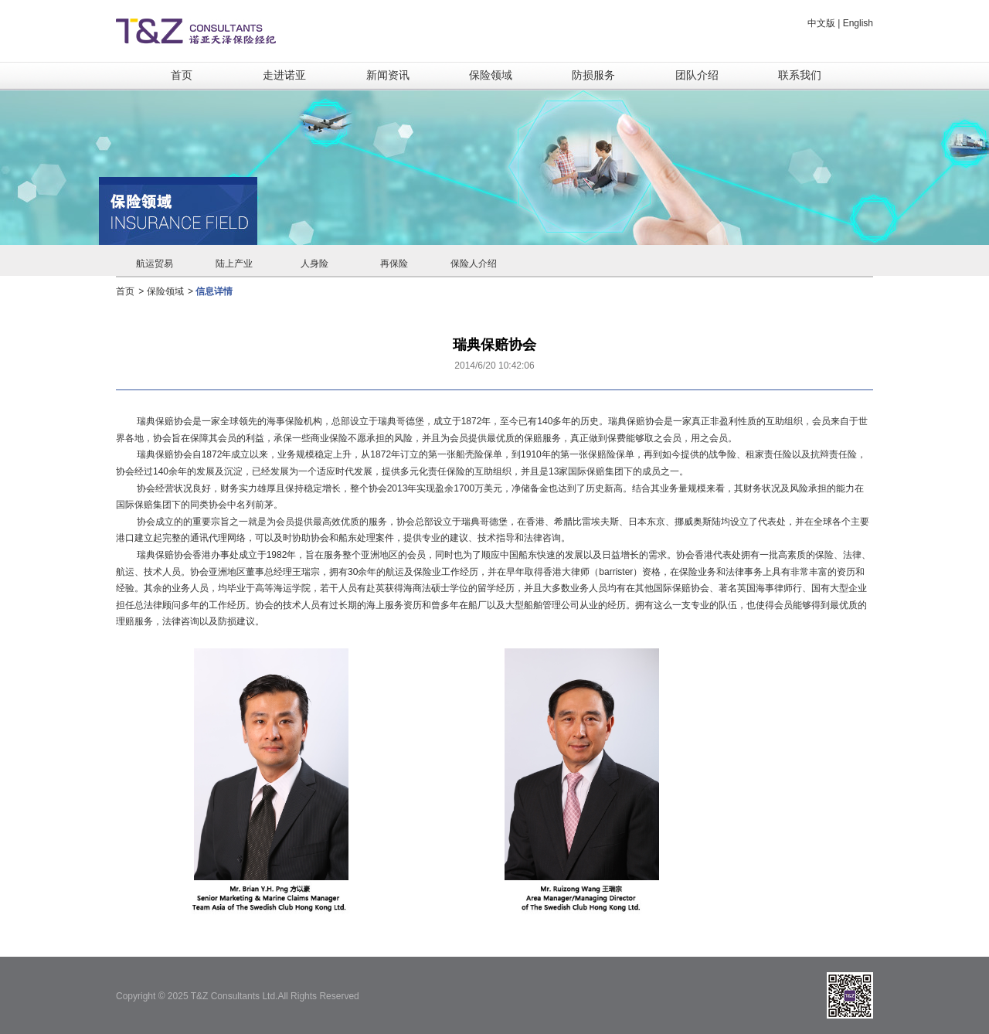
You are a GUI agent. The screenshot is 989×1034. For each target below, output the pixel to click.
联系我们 (799, 75)
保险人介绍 (473, 263)
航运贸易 (154, 263)
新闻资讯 (388, 75)
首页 (181, 75)
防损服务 (593, 75)
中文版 (821, 23)
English (858, 23)
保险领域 (490, 75)
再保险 (394, 263)
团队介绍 (697, 75)
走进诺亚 (284, 75)
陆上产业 (234, 263)
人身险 (314, 263)
